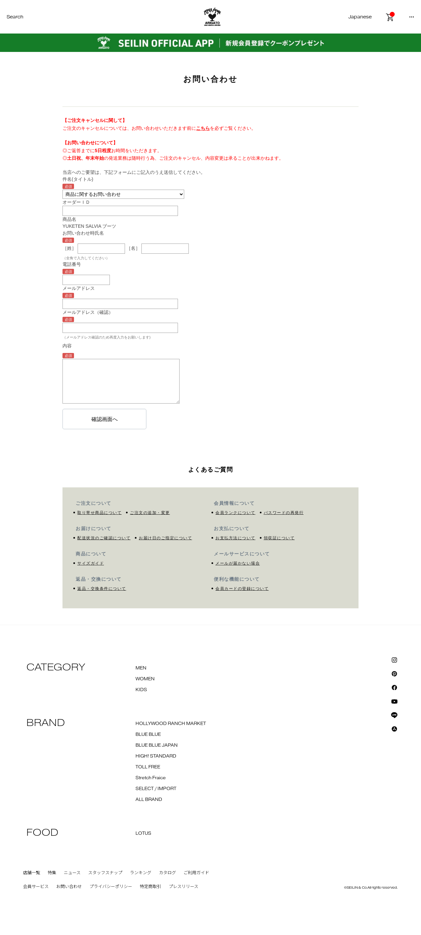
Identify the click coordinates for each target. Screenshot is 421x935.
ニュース (72, 873)
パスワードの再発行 (284, 512)
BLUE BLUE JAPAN (157, 745)
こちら (203, 128)
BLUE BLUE (148, 734)
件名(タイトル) (77, 179)
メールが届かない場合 (237, 563)
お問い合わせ (69, 886)
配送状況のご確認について (104, 538)
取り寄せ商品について (99, 512)
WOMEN (145, 679)
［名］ (133, 248)
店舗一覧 (31, 873)
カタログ (167, 873)
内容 (67, 345)
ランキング (140, 873)
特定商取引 (150, 886)
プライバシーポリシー (110, 886)
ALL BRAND (149, 799)
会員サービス (36, 886)
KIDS (141, 689)
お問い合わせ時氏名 (83, 233)
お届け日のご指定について (165, 538)
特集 (52, 873)
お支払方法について (235, 538)
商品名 (69, 219)
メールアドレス (78, 288)
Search (15, 17)
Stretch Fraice (151, 778)
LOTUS (143, 833)
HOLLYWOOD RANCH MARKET (171, 723)
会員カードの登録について (242, 588)
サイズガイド (90, 563)
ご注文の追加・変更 (150, 512)
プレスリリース (183, 886)
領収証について (279, 538)
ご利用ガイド (196, 873)
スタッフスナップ (105, 873)
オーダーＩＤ (76, 202)
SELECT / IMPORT (156, 788)
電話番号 (71, 264)
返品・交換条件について (101, 588)
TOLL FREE (148, 767)
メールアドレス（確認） (87, 312)
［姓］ (69, 248)
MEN (141, 668)
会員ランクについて (235, 512)
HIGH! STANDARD (156, 756)
